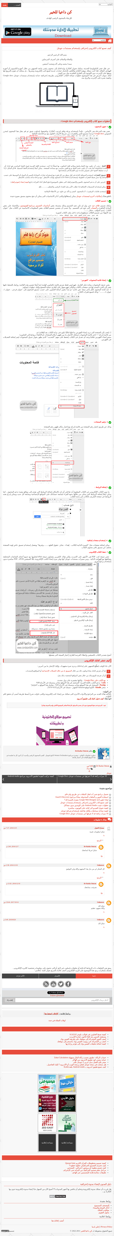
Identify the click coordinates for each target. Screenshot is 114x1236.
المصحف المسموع (101, 1205)
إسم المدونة (49, 705)
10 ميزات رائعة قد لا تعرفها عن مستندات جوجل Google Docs (83, 814)
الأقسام (57, 976)
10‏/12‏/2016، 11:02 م (13, 884)
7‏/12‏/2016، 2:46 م (12, 846)
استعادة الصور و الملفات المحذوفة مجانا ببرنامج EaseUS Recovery (81, 797)
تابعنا (94, 976)
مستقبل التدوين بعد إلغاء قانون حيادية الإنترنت (87, 1037)
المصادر (94, 208)
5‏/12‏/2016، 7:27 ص (10, 828)
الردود (99, 841)
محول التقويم (103, 1213)
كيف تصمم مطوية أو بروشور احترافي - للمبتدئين (86, 1168)
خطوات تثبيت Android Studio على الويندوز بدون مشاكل (86, 805)
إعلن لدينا (95, 1227)
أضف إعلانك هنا (57, 1221)
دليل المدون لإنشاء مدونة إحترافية (95, 1184)
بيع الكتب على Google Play (95, 680)
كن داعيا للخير (60, 12)
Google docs (99, 134)
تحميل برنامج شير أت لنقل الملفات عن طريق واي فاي (86, 794)
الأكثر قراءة (20, 976)
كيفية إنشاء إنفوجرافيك (20, 182)
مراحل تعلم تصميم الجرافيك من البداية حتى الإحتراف (84, 1170)
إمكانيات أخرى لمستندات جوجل (89, 196)
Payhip (103, 685)
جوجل (108, 773)
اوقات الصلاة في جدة (57, 1020)
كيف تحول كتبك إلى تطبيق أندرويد (90, 699)
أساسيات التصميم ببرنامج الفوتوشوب (34, 206)
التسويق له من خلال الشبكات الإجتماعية (57, 671)
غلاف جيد (95, 206)
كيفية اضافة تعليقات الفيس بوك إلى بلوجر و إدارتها (85, 1044)
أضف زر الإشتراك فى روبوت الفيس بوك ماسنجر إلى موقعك (81, 1041)
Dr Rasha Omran (90, 846)
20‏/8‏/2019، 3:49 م (9, 920)
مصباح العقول (99, 828)
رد (103, 835)
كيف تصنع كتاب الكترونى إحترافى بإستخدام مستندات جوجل (84, 48)
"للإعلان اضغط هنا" (51, 1014)
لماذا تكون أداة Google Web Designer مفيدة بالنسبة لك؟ (86, 800)
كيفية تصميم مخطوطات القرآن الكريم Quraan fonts (85, 1163)
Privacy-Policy (106, 1227)
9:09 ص (90, 766)
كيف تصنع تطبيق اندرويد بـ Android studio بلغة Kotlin (85, 1067)
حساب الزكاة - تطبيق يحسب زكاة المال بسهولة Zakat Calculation (80, 1058)
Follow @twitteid (57, 995)
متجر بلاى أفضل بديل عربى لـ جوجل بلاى (89, 1062)
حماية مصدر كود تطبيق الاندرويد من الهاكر (89, 1060)
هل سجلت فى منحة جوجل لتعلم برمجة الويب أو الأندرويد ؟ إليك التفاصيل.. (76, 1065)
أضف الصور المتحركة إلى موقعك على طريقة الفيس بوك (83, 1039)
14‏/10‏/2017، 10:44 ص (10, 902)
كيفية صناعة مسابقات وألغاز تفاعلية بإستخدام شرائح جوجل (84, 811)
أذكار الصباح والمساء (101, 1208)
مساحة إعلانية (67, 1143)
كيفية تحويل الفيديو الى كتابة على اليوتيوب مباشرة (88, 808)
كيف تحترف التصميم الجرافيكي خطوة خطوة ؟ (87, 1166)
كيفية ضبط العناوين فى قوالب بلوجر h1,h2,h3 (88, 1034)
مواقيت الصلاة (103, 1210)
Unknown (100, 865)
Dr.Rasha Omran (81, 751)
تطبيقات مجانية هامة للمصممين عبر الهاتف (89, 1173)
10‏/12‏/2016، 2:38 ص (10, 865)
